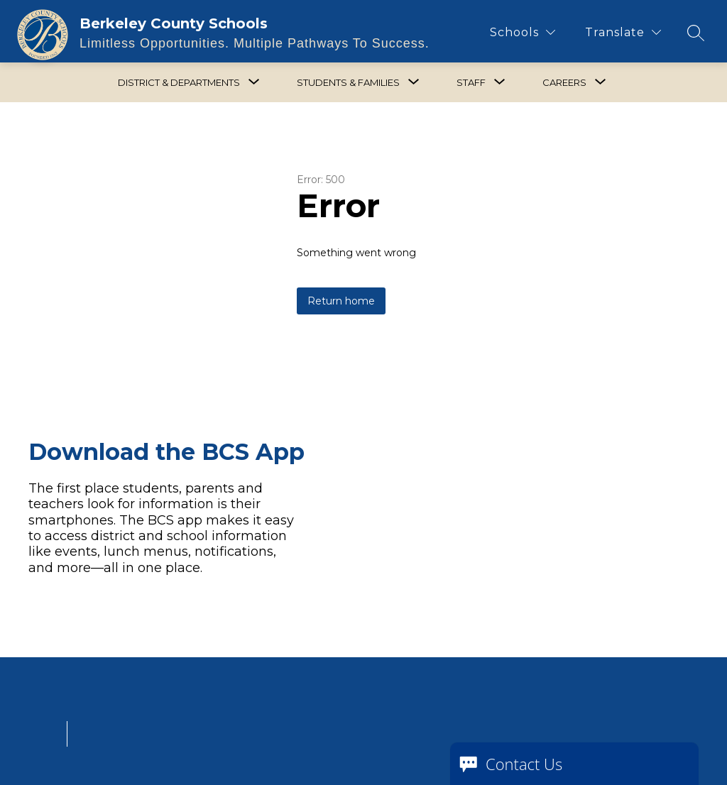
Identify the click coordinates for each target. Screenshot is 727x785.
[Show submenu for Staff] (471, 82)
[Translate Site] (623, 32)
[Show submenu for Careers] (564, 82)
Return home (341, 301)
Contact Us (524, 763)
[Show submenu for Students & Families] (348, 82)
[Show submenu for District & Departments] (179, 82)
